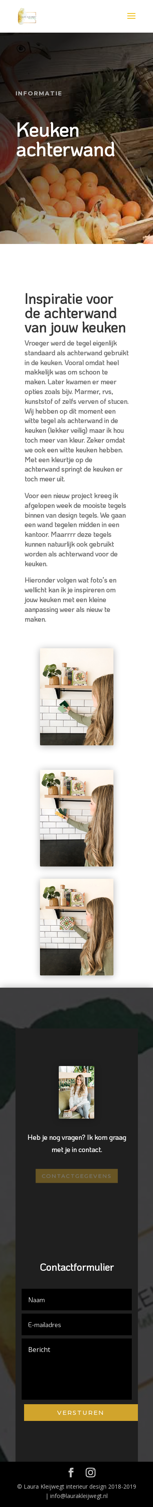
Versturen (80, 1412)
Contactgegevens (76, 1175)
